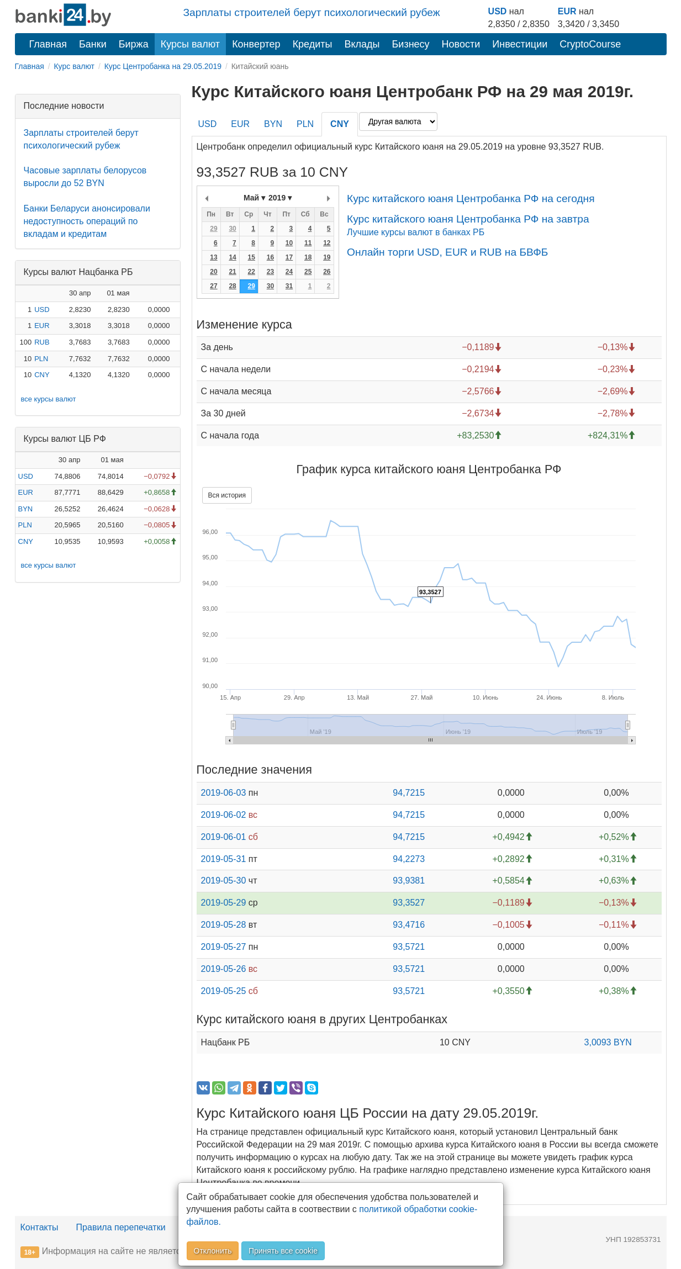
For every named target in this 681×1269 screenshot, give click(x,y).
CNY (41, 375)
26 (326, 272)
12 (326, 243)
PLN (41, 359)
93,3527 (409, 902)
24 (289, 272)
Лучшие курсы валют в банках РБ (415, 232)
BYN (25, 509)
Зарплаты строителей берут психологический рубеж (311, 12)
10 (289, 243)
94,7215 (409, 792)
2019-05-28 (223, 924)
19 (326, 257)
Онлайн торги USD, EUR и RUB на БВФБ (447, 252)
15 (251, 257)
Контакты (39, 1227)
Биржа (134, 44)
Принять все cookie (283, 1250)
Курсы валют (190, 44)
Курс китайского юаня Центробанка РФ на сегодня (471, 198)
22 (251, 272)
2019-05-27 (223, 946)
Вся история (227, 495)
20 (213, 272)
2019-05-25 (223, 991)
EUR (567, 11)
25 (308, 272)
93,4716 (409, 924)
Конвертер (256, 44)
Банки (93, 44)
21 (232, 272)
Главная (48, 44)
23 (270, 272)
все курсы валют (48, 399)
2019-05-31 (223, 859)
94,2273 (409, 859)
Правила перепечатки (121, 1227)
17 (289, 257)
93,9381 (409, 880)
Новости (461, 44)
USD (497, 11)
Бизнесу (411, 44)
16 (270, 257)
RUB (41, 342)
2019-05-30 (223, 880)
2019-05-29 (223, 902)
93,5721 (409, 946)
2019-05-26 (223, 969)
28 (232, 286)
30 (232, 228)
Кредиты (312, 44)
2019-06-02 (223, 814)
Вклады (361, 44)
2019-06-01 (223, 837)
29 (213, 228)
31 (289, 286)
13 (213, 257)
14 (232, 257)
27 (213, 286)
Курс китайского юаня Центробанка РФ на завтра (468, 219)
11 (308, 243)
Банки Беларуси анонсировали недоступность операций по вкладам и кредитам (87, 221)
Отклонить (213, 1250)
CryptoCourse (590, 44)
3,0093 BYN (608, 1042)
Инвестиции (519, 44)
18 (308, 257)
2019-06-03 (223, 792)
